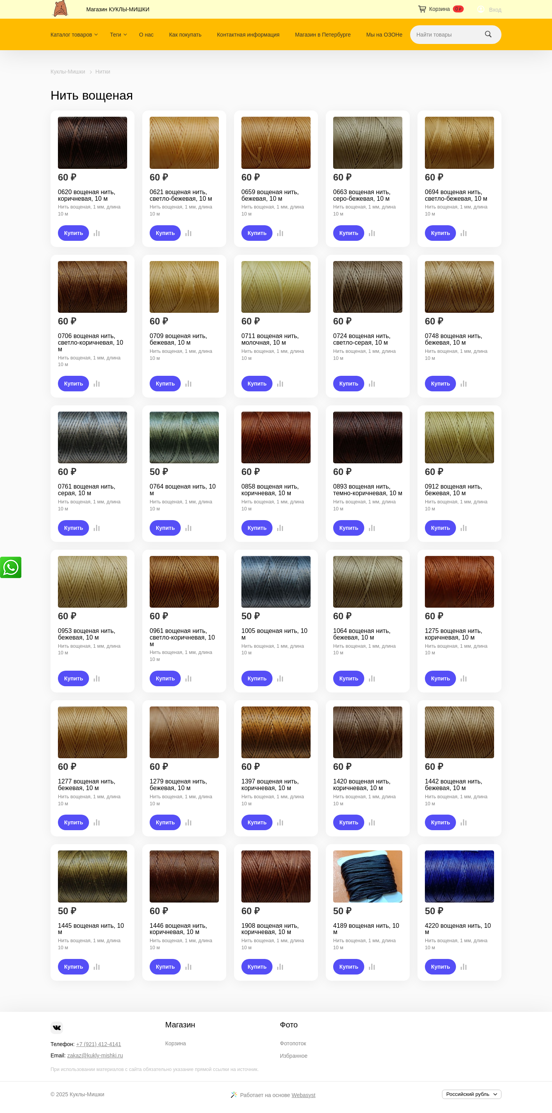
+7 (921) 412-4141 (98, 1044)
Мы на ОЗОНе (384, 34)
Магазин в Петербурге (323, 34)
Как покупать (185, 34)
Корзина (175, 1043)
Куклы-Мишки (68, 71)
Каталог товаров (71, 34)
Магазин (180, 1025)
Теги (115, 34)
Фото (289, 1025)
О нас (146, 34)
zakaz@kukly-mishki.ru (95, 1055)
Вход (495, 10)
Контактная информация (248, 34)
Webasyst (303, 1095)
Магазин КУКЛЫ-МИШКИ (117, 9)
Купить (73, 233)
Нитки (102, 71)
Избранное (293, 1056)
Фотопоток (293, 1043)
